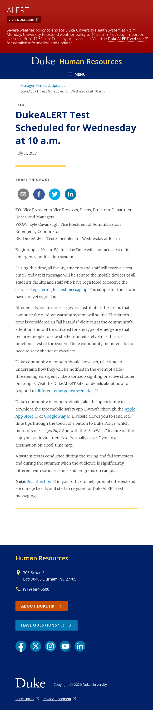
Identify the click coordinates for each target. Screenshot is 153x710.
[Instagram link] (50, 646)
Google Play (55, 416)
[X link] (35, 646)
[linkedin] (70, 194)
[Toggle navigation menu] (76, 74)
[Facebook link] (20, 646)
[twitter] (55, 194)
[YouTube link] (65, 646)
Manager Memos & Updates (42, 85)
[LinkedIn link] (79, 646)
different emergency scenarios (65, 390)
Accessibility (24, 698)
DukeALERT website (126, 38)
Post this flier (39, 481)
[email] (23, 194)
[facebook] (39, 194)
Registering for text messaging (59, 289)
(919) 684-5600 (36, 589)
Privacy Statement (57, 698)
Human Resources (41, 558)
